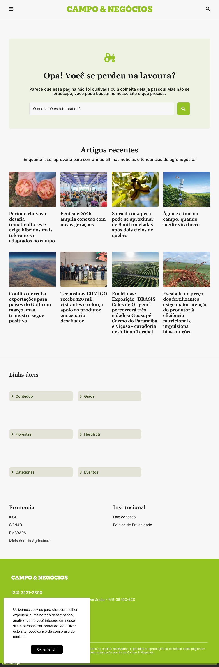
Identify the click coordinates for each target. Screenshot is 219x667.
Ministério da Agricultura (30, 544)
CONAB (15, 528)
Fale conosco (124, 520)
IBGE (13, 520)
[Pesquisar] (181, 110)
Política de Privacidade (132, 528)
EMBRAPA (17, 536)
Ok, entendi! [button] (47, 649)
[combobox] (98, 110)
